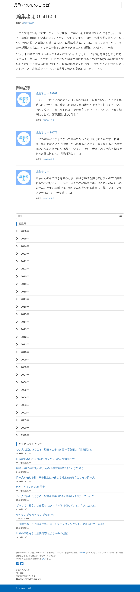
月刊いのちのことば (32, 5)
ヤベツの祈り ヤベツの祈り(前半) (35, 514)
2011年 (25, 344)
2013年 (25, 329)
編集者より (42, 171)
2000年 (25, 427)
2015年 (25, 314)
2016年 (25, 306)
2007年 (25, 374)
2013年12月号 (29, 23)
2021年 (25, 268)
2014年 (25, 321)
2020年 (25, 276)
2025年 (25, 238)
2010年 (25, 352)
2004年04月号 (48, 159)
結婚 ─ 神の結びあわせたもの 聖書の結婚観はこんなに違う (50, 468)
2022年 (25, 261)
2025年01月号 (48, 198)
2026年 (25, 231)
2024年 (25, 246)
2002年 (25, 412)
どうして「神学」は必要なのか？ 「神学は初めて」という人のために (56, 505)
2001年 (25, 420)
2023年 (25, 253)
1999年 (25, 435)
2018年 (25, 291)
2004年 (25, 397)
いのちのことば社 (25, 588)
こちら (44, 559)
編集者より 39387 (46, 93)
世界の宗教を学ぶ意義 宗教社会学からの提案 (42, 533)
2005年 (25, 389)
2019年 (25, 284)
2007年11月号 (48, 120)
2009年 (25, 359)
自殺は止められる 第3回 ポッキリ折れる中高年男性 (45, 459)
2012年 (25, 337)
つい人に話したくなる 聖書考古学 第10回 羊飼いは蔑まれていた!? (55, 496)
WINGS (82, 553)
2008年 (25, 367)
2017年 (25, 299)
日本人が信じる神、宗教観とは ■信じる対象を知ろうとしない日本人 (55, 477)
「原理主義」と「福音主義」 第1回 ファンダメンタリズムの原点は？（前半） (60, 524)
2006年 (25, 382)
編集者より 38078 (46, 132)
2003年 (25, 405)
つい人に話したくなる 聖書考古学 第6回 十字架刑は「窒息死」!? (54, 449)
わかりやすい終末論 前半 (30, 486)
